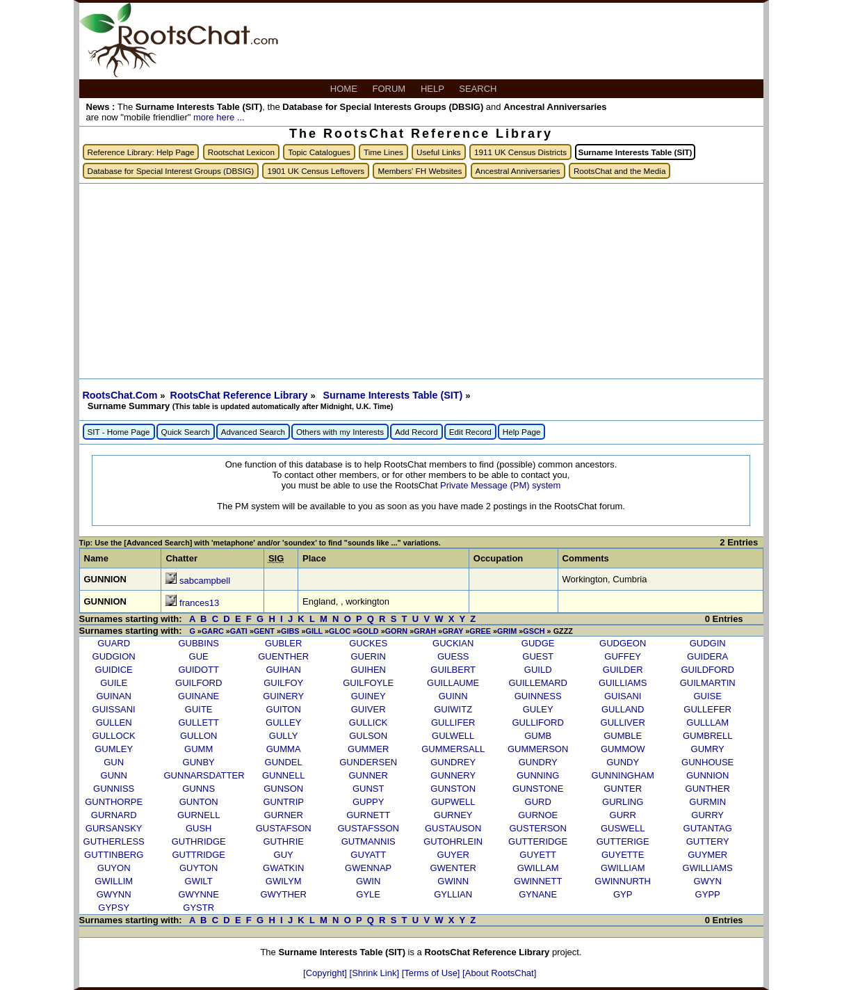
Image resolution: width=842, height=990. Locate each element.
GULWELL (453, 735)
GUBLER (283, 643)
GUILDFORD (707, 669)
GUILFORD (198, 683)
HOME (345, 88)
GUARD (113, 643)
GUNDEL (283, 762)
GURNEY (453, 815)
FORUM (390, 88)
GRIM (507, 631)
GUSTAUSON (453, 828)
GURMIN (707, 802)
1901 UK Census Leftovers (315, 170)
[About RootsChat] (499, 973)
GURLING (622, 802)
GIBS (290, 631)
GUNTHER (708, 788)
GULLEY (283, 722)
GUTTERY (707, 841)
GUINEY (368, 696)
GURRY (707, 815)
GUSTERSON (538, 828)
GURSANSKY (114, 828)
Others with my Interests (340, 431)
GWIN (368, 881)
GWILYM (284, 881)
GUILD (538, 669)
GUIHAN (283, 669)
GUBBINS (198, 643)
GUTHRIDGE (199, 841)
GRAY (452, 631)
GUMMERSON (538, 749)
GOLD (367, 631)
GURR (623, 815)
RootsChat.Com (120, 395)
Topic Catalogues (319, 152)
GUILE (113, 683)
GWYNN (114, 894)
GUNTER (623, 788)
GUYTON (198, 868)
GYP (622, 894)
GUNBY (199, 762)
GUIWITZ (453, 709)
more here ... (219, 117)
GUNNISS (113, 788)
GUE (199, 656)
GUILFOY (283, 683)
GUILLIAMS (623, 683)
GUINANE (198, 696)
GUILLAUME (453, 683)
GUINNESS (538, 696)
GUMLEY (114, 749)
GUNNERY (453, 775)
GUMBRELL (708, 735)
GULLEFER (707, 709)
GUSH (199, 828)
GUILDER (623, 669)
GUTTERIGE (623, 841)
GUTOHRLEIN (453, 841)
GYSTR (198, 907)
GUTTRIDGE (198, 854)
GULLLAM (707, 722)
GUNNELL (283, 775)
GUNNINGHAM (623, 775)
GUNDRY (538, 762)
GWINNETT (538, 881)
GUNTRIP (283, 802)
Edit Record (470, 431)
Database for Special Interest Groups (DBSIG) (171, 170)
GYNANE (538, 894)
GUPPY (368, 802)
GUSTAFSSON (368, 828)
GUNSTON (453, 788)
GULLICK (368, 722)
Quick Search (185, 431)
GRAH (425, 631)
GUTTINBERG (113, 854)
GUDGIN (708, 643)
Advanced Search (253, 431)
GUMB (537, 735)
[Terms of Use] (432, 973)
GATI (239, 631)
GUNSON (283, 788)
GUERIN (368, 656)
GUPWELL (453, 802)
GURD (538, 802)
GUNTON (198, 802)
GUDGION (114, 656)
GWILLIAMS (708, 868)
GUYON (114, 868)
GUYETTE (622, 854)
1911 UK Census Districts (520, 152)
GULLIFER (453, 722)
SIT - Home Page (119, 431)
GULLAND (622, 709)
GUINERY (283, 696)
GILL (314, 631)
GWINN (453, 881)
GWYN (707, 881)
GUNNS (198, 788)
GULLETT (198, 722)
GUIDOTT (198, 669)
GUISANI (622, 696)
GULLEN (114, 722)
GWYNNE (198, 894)
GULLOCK (114, 735)
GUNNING (538, 775)
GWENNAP (368, 868)
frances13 (199, 603)
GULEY (538, 709)
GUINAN (113, 696)
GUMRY (707, 749)
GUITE (199, 709)
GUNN (114, 775)
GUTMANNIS (368, 841)
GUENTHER (283, 656)
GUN (114, 762)
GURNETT (368, 815)
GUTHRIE (283, 841)
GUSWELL (623, 828)
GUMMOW (623, 749)
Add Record (416, 431)
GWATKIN (283, 868)
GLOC (339, 631)
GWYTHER (283, 894)
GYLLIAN (453, 894)
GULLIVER (623, 722)
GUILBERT (453, 669)
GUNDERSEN (368, 762)
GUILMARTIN (708, 683)
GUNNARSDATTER (204, 775)
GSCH (533, 631)
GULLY (283, 735)
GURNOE (538, 815)
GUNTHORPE (114, 802)
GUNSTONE (537, 788)
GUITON (283, 709)
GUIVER (368, 709)
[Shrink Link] (376, 973)
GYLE (368, 894)
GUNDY (622, 762)
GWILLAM (538, 868)
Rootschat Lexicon (241, 152)
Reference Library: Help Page (141, 152)
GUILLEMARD (537, 683)
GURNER (283, 815)
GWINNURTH (622, 881)
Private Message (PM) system (500, 485)
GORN (396, 631)
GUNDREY (453, 762)
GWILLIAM (623, 868)
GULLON (198, 735)
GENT (264, 631)
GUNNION (707, 775)
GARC (213, 631)
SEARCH (479, 88)
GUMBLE (623, 735)
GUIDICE (114, 669)
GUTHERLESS (114, 841)
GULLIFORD (537, 722)
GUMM (198, 749)
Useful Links (438, 152)
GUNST (368, 788)
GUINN (453, 696)
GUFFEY (622, 656)
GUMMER (368, 749)
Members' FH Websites (420, 170)
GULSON (368, 735)
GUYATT (368, 854)
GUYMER (707, 854)
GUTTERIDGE (537, 841)
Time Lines (383, 152)
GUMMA (283, 749)
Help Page (522, 431)
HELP (433, 88)
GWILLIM (114, 881)
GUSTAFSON (283, 828)
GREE (480, 631)
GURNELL (198, 815)
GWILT (199, 881)
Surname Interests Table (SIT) (394, 395)
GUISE (707, 696)
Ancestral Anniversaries (518, 170)
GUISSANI (114, 709)
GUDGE (538, 643)
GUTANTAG (707, 828)
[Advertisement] (421, 281)
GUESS (453, 656)
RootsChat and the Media (620, 170)
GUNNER (368, 775)
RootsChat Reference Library (240, 395)
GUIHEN (368, 669)
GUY (283, 854)
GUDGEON (622, 643)
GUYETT (537, 854)
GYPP (707, 894)
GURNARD (114, 815)
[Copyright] (326, 973)
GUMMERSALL (453, 749)
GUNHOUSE (707, 762)
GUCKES (368, 643)
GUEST (537, 656)
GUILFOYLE (368, 683)
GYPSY (113, 907)
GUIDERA (707, 656)
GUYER (453, 854)
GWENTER (453, 868)
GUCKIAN (452, 643)
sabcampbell (204, 580)
